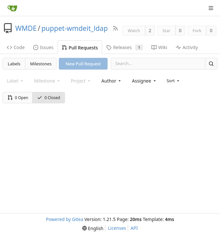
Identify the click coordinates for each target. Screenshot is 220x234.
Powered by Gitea (64, 219)
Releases (124, 47)
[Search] (211, 63)
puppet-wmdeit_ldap (74, 28)
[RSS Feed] (115, 28)
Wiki (159, 47)
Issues (43, 47)
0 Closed (48, 97)
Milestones (41, 64)
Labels (14, 64)
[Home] (12, 8)
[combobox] (111, 80)
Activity (187, 47)
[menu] (174, 80)
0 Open (17, 97)
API (134, 228)
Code (16, 47)
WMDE (26, 28)
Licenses (117, 228)
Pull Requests (80, 48)
